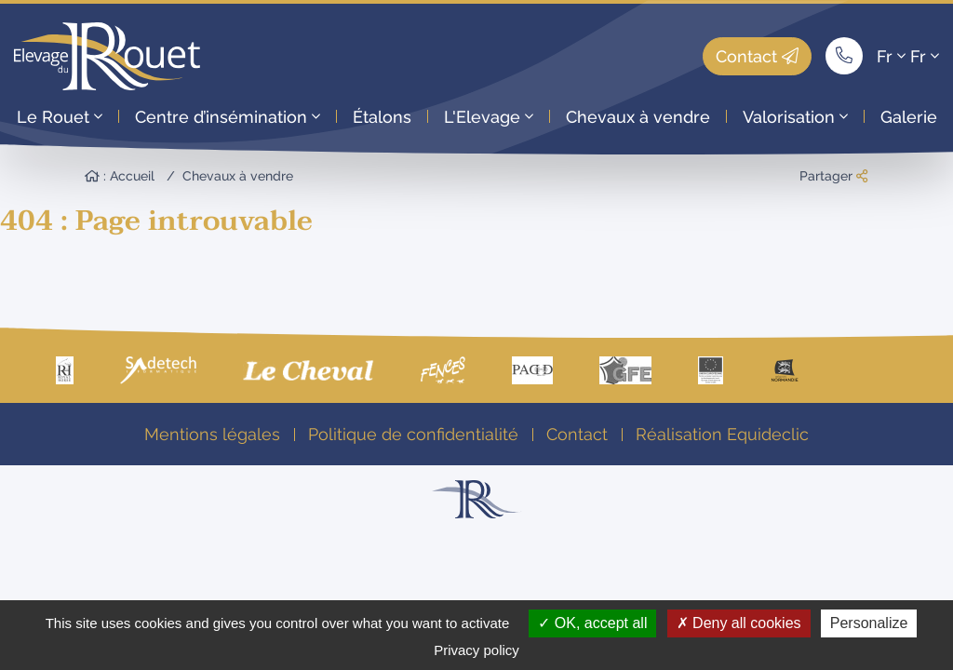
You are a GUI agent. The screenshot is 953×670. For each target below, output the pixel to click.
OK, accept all (592, 623)
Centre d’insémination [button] (227, 117)
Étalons (382, 117)
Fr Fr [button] (908, 56)
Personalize (869, 623)
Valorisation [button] (795, 117)
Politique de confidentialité (413, 434)
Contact (757, 56)
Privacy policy (476, 650)
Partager (833, 175)
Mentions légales (212, 434)
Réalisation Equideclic (722, 434)
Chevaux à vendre (638, 117)
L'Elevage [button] (488, 117)
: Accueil (119, 175)
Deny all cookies (739, 623)
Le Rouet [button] (59, 117)
